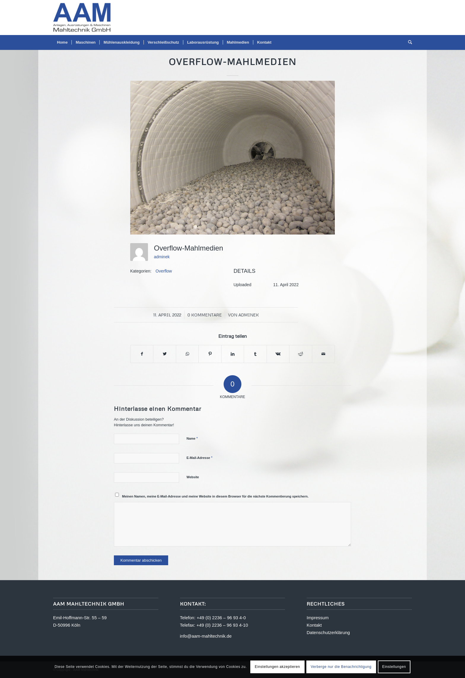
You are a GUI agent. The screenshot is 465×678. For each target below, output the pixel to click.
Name (192, 438)
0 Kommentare (204, 314)
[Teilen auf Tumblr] (255, 354)
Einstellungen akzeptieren (277, 667)
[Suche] (408, 42)
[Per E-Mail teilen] (323, 354)
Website (193, 477)
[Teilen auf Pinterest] (210, 354)
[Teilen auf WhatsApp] (187, 354)
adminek (162, 256)
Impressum (318, 617)
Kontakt (314, 625)
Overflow (164, 271)
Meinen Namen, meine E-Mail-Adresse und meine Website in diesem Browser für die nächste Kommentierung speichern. (215, 496)
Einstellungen (394, 667)
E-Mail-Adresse (200, 457)
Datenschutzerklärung (328, 632)
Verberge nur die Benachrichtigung (341, 667)
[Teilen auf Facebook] (141, 354)
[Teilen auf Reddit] (300, 354)
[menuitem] (62, 42)
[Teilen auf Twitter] (164, 354)
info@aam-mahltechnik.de (206, 636)
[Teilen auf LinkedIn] (233, 354)
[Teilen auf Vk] (278, 354)
